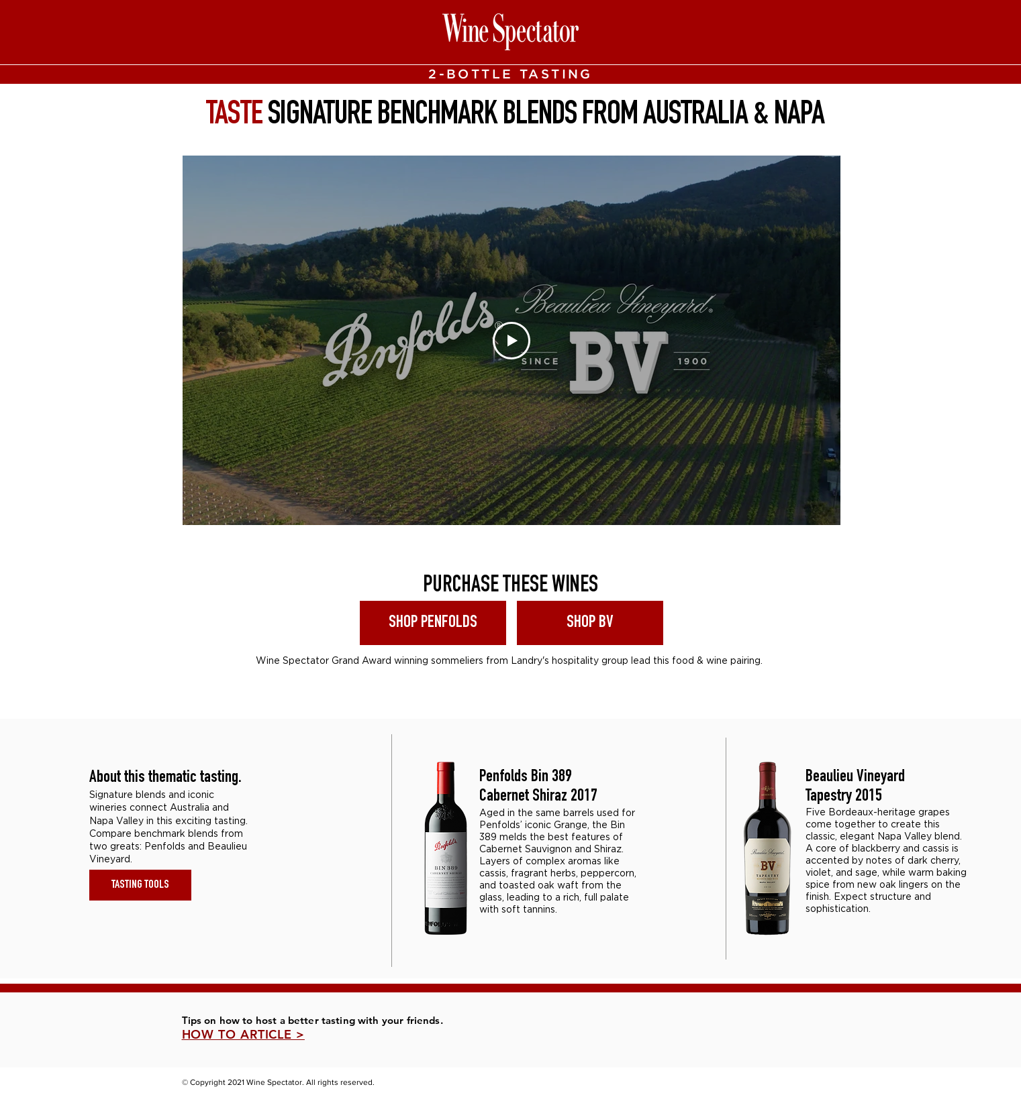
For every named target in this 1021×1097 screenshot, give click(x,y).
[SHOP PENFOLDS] (433, 623)
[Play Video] (511, 340)
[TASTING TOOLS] (140, 885)
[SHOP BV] (590, 623)
